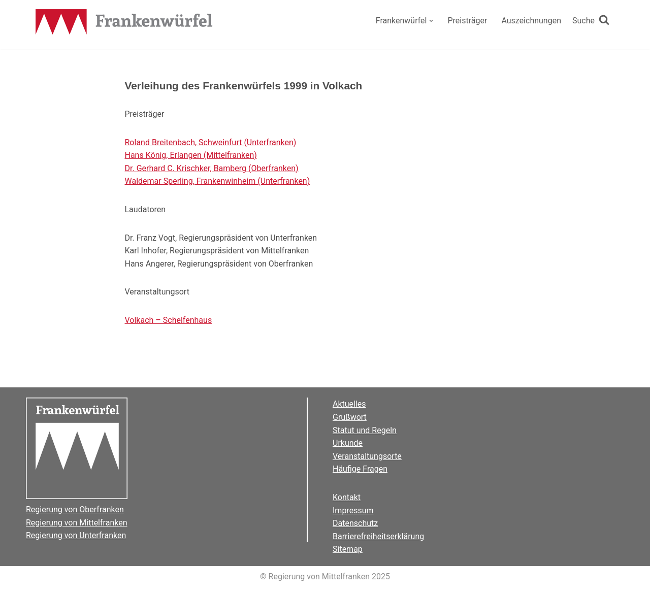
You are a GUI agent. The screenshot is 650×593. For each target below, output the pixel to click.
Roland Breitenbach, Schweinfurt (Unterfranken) (211, 142)
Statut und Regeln (365, 430)
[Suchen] (590, 20)
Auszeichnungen (531, 20)
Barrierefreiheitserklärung (378, 536)
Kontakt (347, 497)
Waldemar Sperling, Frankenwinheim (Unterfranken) (217, 181)
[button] (431, 21)
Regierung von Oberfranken (75, 509)
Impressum (353, 510)
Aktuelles (349, 404)
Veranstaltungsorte (367, 456)
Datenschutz (355, 523)
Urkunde (348, 443)
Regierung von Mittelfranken (76, 523)
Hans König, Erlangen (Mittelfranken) (191, 155)
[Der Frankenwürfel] (124, 23)
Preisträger (467, 20)
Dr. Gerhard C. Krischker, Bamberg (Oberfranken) (212, 168)
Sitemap (348, 549)
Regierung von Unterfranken (76, 535)
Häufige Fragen (360, 469)
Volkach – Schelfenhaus (168, 320)
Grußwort (350, 417)
